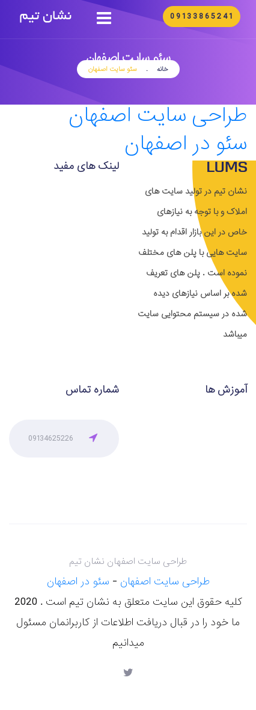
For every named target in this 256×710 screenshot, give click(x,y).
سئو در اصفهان (185, 144)
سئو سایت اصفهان (112, 69)
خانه (162, 69)
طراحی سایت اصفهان (158, 116)
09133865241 (202, 16)
